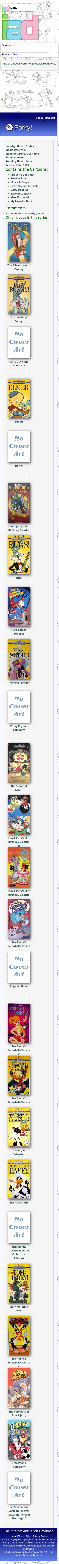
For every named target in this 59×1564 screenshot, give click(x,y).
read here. (49, 63)
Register (50, 118)
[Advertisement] (19, 90)
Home (14, 1536)
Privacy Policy (40, 1536)
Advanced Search (11, 54)
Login (39, 118)
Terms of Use (24, 1536)
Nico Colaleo (25, 1545)
